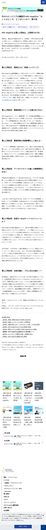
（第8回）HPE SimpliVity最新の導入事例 (14, 336)
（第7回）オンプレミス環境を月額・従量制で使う (17, 334)
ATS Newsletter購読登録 (11, 505)
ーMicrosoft (7, 491)
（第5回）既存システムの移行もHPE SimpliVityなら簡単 (19, 329)
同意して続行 (23, 526)
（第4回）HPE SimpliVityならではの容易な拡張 (16, 327)
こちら (22, 520)
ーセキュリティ (8, 486)
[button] (43, 2)
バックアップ (35, 27)
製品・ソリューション (10, 477)
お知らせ (6, 496)
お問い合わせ (8, 507)
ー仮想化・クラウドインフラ (13, 483)
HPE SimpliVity (16, 24)
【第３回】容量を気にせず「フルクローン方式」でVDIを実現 (28, 397)
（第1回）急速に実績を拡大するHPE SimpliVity (16, 319)
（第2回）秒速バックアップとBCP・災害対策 (16, 322)
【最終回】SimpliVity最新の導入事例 (39, 420)
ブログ (6, 499)
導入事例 (6, 494)
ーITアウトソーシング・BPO (13, 488)
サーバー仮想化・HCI (9, 27)
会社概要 (6, 510)
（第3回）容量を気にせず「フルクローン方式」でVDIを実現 (21, 324)
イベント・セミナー (10, 502)
